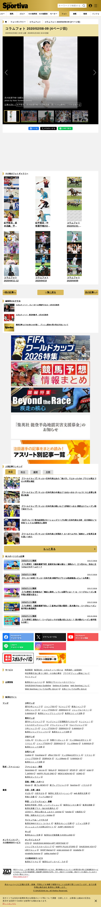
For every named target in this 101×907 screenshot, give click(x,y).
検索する (84, 6)
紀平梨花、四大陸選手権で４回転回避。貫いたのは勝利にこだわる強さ (47, 105)
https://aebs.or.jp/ (20, 877)
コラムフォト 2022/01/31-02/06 (73, 226)
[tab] (22, 13)
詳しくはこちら (9, 904)
